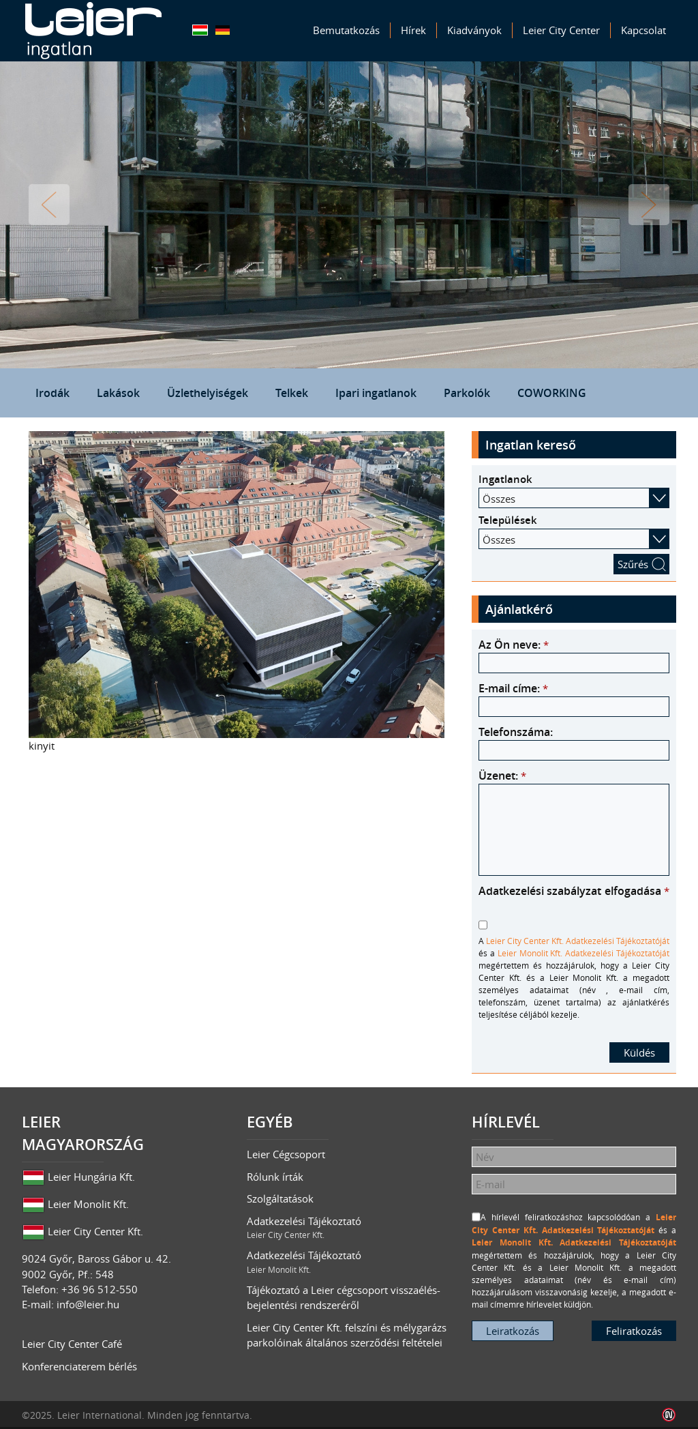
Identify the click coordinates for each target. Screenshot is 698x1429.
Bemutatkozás (346, 30)
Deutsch (222, 30)
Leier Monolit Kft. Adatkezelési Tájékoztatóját (583, 952)
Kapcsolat (643, 30)
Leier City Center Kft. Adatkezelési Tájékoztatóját (577, 940)
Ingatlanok (505, 479)
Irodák (52, 392)
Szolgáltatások (280, 1198)
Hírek (413, 30)
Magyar (200, 30)
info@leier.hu (88, 1304)
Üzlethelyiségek (207, 392)
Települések (508, 520)
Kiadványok (474, 30)
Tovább (648, 204)
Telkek (291, 392)
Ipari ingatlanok (375, 392)
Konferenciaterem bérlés (79, 1366)
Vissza (49, 204)
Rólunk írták (275, 1176)
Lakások (118, 392)
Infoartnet (669, 1415)
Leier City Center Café (72, 1344)
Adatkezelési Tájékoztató (349, 1227)
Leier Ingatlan (93, 30)
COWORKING (551, 392)
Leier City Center (561, 30)
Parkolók (467, 392)
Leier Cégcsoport (286, 1154)
